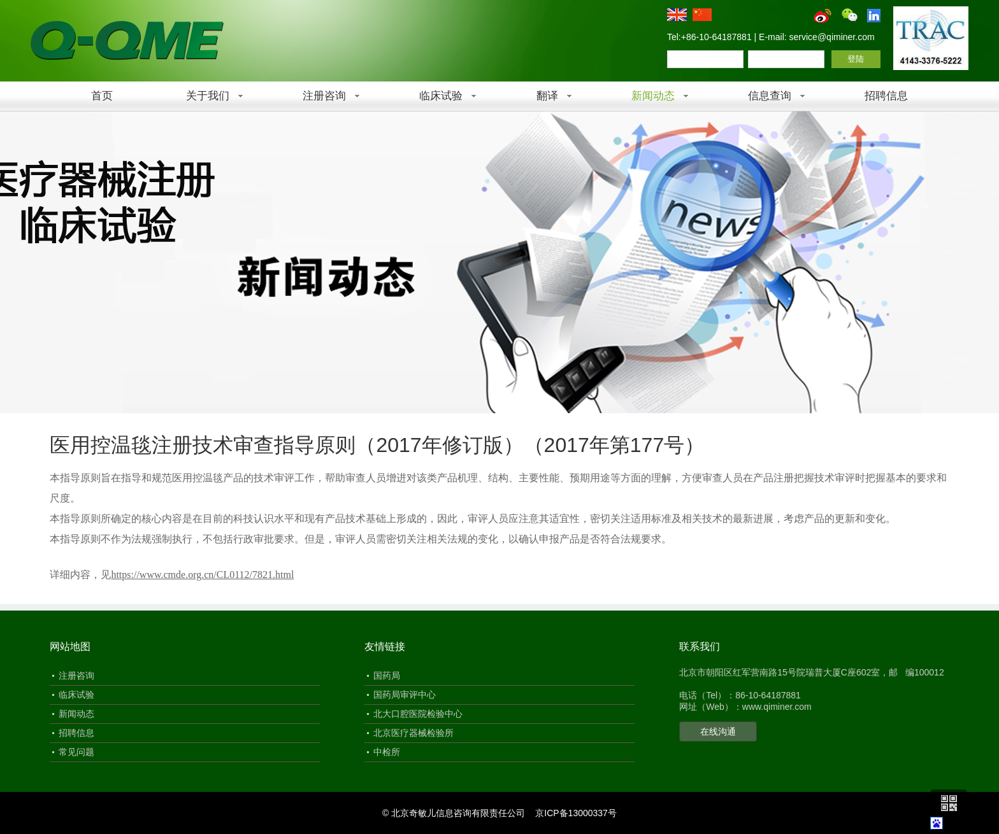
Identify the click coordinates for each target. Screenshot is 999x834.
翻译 (547, 96)
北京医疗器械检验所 (413, 733)
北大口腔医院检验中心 (418, 714)
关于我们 (207, 96)
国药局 (386, 675)
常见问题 (76, 752)
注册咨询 (324, 96)
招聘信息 (886, 96)
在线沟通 (718, 731)
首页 (102, 96)
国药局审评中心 (404, 694)
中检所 (386, 752)
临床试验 (441, 96)
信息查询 (769, 96)
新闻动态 (653, 96)
